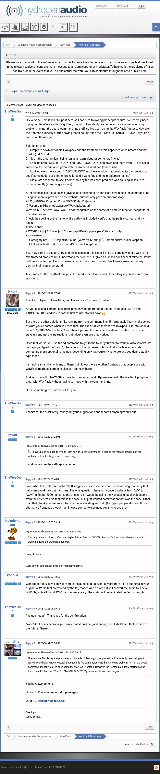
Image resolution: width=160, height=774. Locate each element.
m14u (12, 435)
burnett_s (13, 642)
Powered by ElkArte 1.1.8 (13, 767)
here (143, 71)
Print (150, 82)
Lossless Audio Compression (34, 44)
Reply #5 (30, 522)
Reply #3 (30, 436)
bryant (12, 292)
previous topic (131, 97)
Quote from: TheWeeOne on (54, 446)
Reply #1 (30, 293)
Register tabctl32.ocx (51, 700)
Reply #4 (30, 479)
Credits (30, 767)
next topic (148, 97)
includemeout (12, 523)
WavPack (65, 44)
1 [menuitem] (8, 82)
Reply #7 (30, 608)
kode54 (12, 575)
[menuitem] (149, 82)
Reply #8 (30, 643)
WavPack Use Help (89, 44)
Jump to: (129, 744)
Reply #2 (30, 405)
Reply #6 (30, 576)
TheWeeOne (12, 113)
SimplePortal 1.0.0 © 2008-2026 (50, 767)
